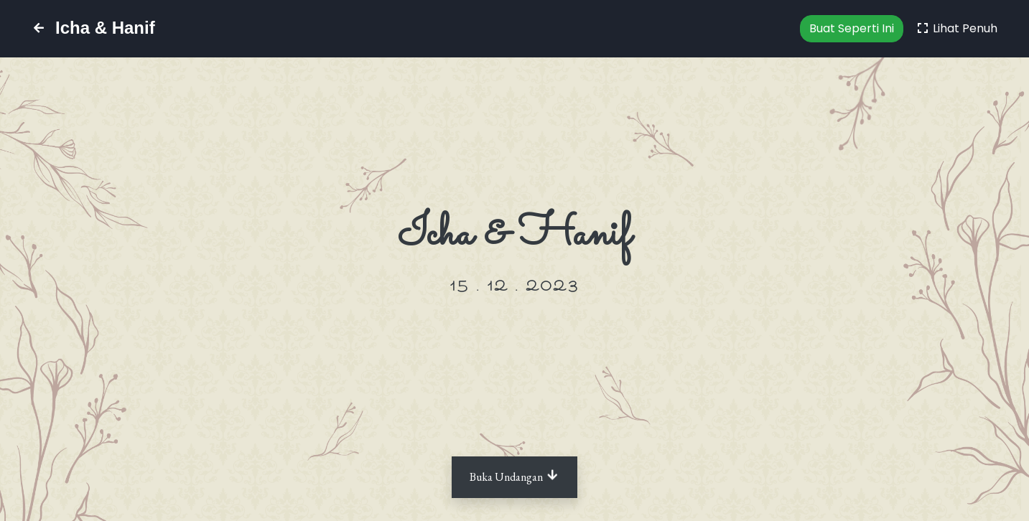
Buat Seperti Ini (851, 28)
